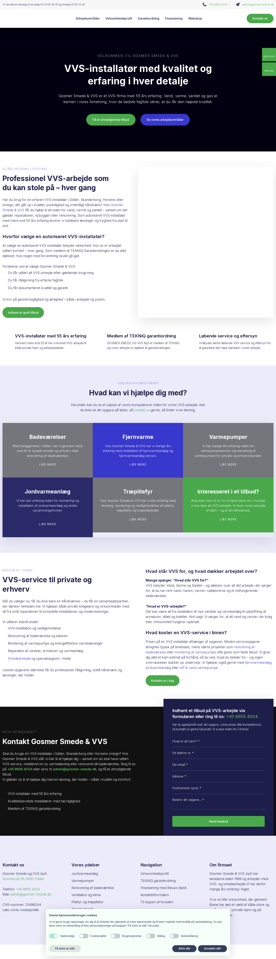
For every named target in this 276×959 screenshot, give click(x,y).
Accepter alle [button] (212, 948)
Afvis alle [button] (184, 948)
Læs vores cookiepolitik (20, 910)
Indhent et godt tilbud (23, 312)
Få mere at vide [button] (65, 948)
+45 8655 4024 (218, 4)
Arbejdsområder (88, 18)
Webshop (195, 18)
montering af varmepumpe (195, 652)
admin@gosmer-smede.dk (258, 4)
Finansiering (173, 18)
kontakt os (142, 410)
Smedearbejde (19, 658)
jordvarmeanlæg (158, 668)
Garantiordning (148, 18)
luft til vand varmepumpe (199, 668)
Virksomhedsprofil (118, 18)
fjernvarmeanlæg (258, 662)
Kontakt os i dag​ (162, 681)
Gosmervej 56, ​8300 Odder (23, 879)
